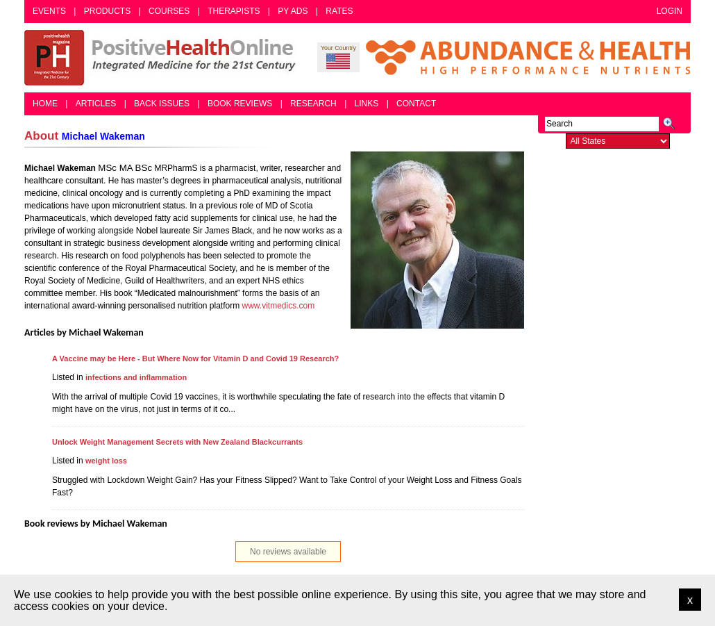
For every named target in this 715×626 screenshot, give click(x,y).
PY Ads (293, 11)
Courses (169, 11)
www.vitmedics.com (278, 306)
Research (313, 103)
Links (367, 103)
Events (49, 11)
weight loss (106, 460)
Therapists (234, 11)
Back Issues (162, 103)
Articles (96, 103)
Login (669, 11)
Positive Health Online (163, 57)
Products (107, 11)
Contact (416, 103)
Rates (339, 11)
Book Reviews (240, 103)
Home (45, 103)
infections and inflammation (136, 377)
